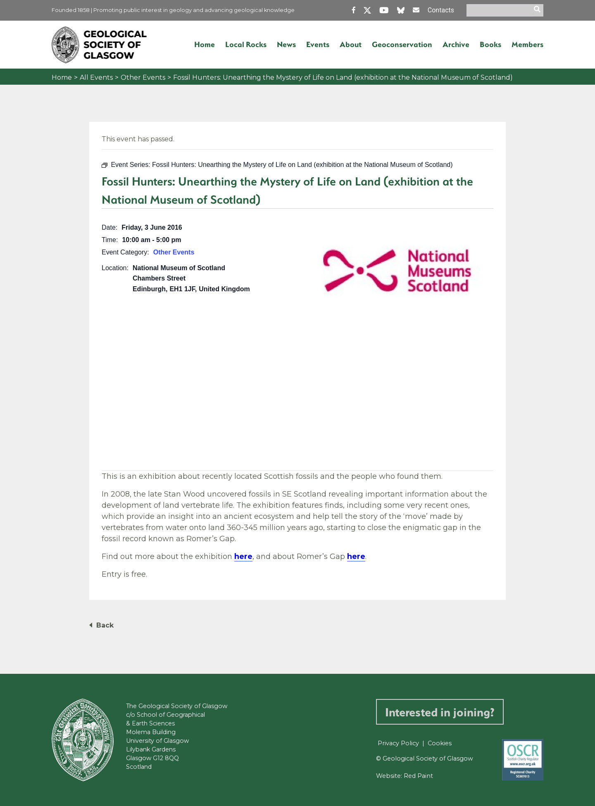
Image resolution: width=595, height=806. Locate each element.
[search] (538, 10)
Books (490, 44)
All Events (96, 77)
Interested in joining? (440, 711)
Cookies (440, 743)
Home (204, 44)
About (351, 44)
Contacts (441, 10)
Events (317, 44)
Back (105, 625)
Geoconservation (402, 44)
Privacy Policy (398, 743)
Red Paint (418, 776)
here (243, 556)
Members (527, 44)
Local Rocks (246, 44)
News (286, 44)
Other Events (143, 77)
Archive (456, 44)
